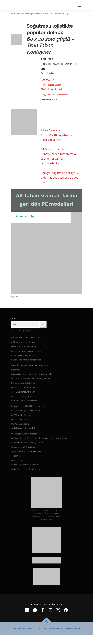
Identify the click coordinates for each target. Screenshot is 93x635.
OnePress (69, 628)
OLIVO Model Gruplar (20, 415)
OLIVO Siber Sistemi (20, 424)
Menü (79, 5)
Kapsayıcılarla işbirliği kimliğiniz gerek (27, 406)
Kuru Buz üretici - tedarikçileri (24, 400)
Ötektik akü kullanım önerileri (24, 433)
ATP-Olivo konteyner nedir (23, 391)
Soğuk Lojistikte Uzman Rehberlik (26, 451)
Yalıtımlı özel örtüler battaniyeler (25, 469)
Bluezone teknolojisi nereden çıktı (26, 359)
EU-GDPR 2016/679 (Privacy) (24, 346)
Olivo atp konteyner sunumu (31, 14)
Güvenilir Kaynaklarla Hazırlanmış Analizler (30, 365)
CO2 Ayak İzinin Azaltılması (23, 342)
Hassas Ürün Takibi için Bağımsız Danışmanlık (31, 374)
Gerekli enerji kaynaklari (21, 396)
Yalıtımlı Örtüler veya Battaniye (25, 464)
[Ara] (43, 325)
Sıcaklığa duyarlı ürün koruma (24, 447)
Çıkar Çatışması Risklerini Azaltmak (26, 337)
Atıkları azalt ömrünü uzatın (23, 355)
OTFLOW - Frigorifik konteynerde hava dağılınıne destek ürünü (39, 438)
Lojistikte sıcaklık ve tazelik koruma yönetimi (31, 378)
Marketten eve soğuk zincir (23, 383)
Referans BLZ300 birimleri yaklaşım (27, 442)
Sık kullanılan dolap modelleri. (53, 14)
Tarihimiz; (15, 455)
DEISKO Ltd (15, 14)
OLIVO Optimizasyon (20, 419)
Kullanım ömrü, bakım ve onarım (25, 410)
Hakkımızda (16, 369)
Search (14, 318)
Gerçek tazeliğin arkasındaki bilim (26, 351)
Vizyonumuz (16, 460)
